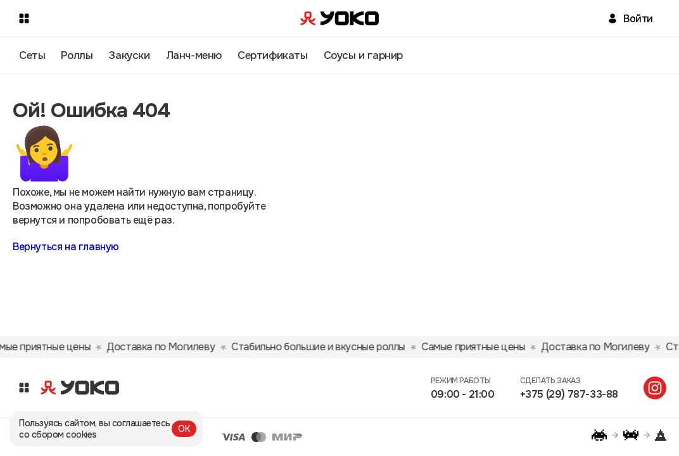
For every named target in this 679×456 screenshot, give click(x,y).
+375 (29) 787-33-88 (569, 394)
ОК (184, 428)
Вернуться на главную (66, 246)
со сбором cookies (58, 434)
